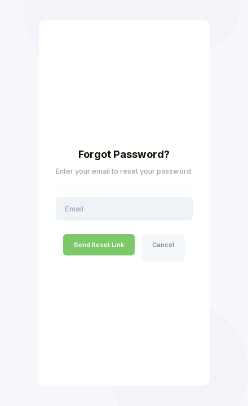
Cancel (163, 245)
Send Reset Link (99, 245)
